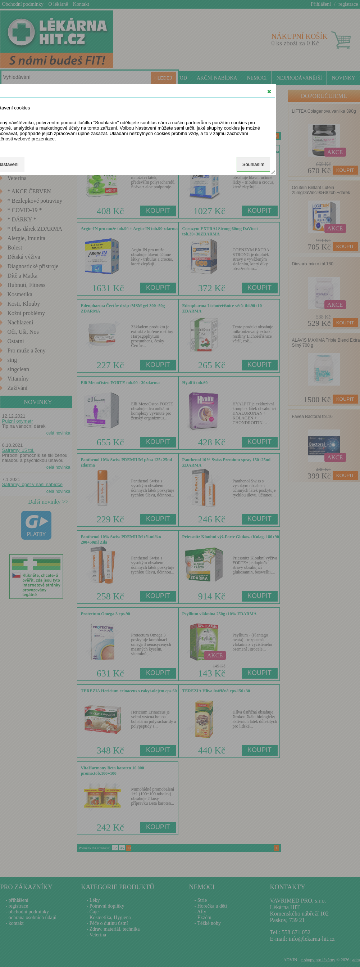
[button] (269, 91)
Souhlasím (253, 164)
